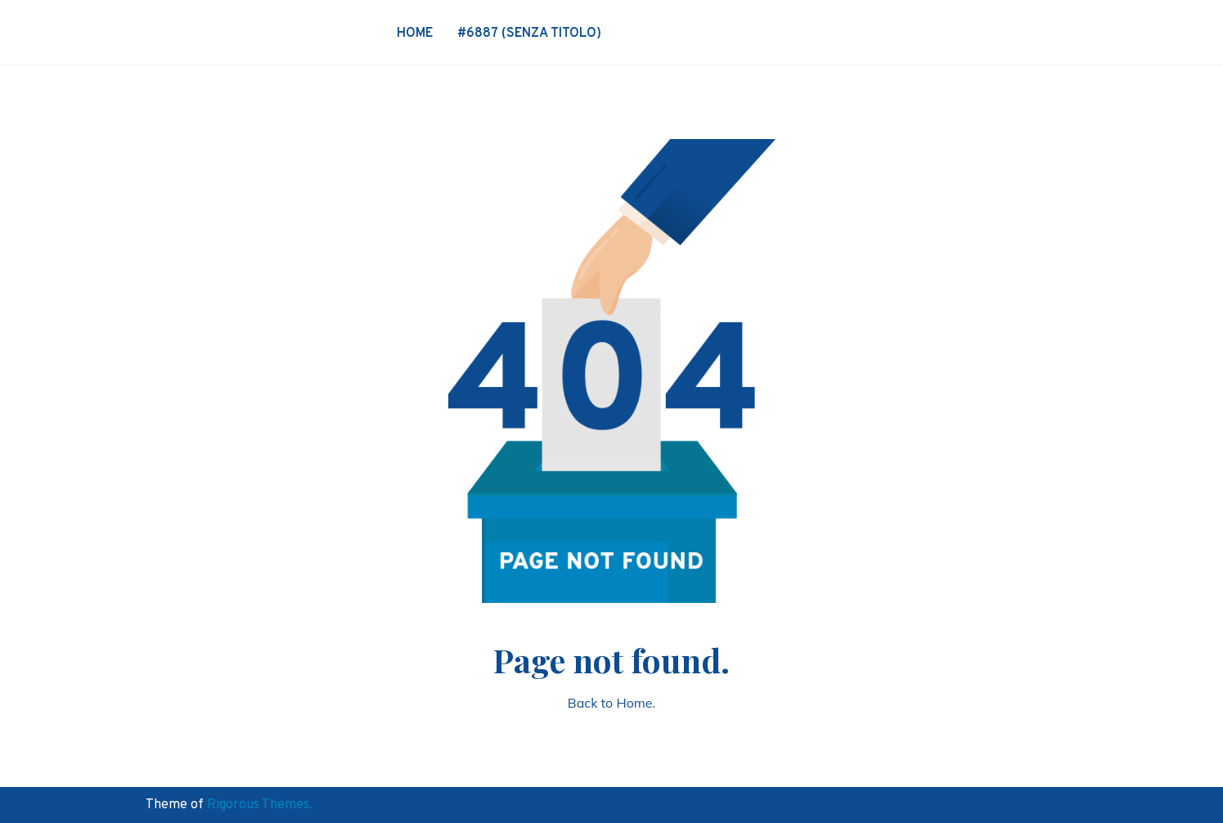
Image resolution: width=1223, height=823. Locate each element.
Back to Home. (611, 703)
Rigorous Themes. (259, 805)
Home (415, 33)
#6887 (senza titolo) (529, 33)
